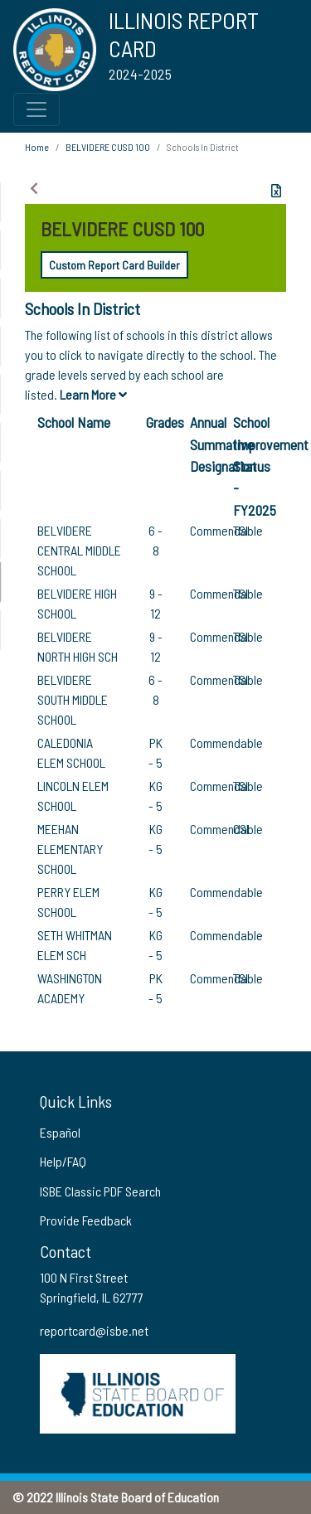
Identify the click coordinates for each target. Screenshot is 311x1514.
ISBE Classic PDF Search (100, 1191)
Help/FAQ (63, 1161)
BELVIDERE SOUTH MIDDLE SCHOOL (72, 699)
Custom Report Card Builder (114, 265)
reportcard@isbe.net (94, 1330)
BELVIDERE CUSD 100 (108, 147)
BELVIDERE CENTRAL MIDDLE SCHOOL (79, 550)
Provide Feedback (86, 1220)
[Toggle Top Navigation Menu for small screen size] (36, 109)
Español (60, 1132)
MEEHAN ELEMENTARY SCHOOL (70, 848)
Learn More (93, 394)
